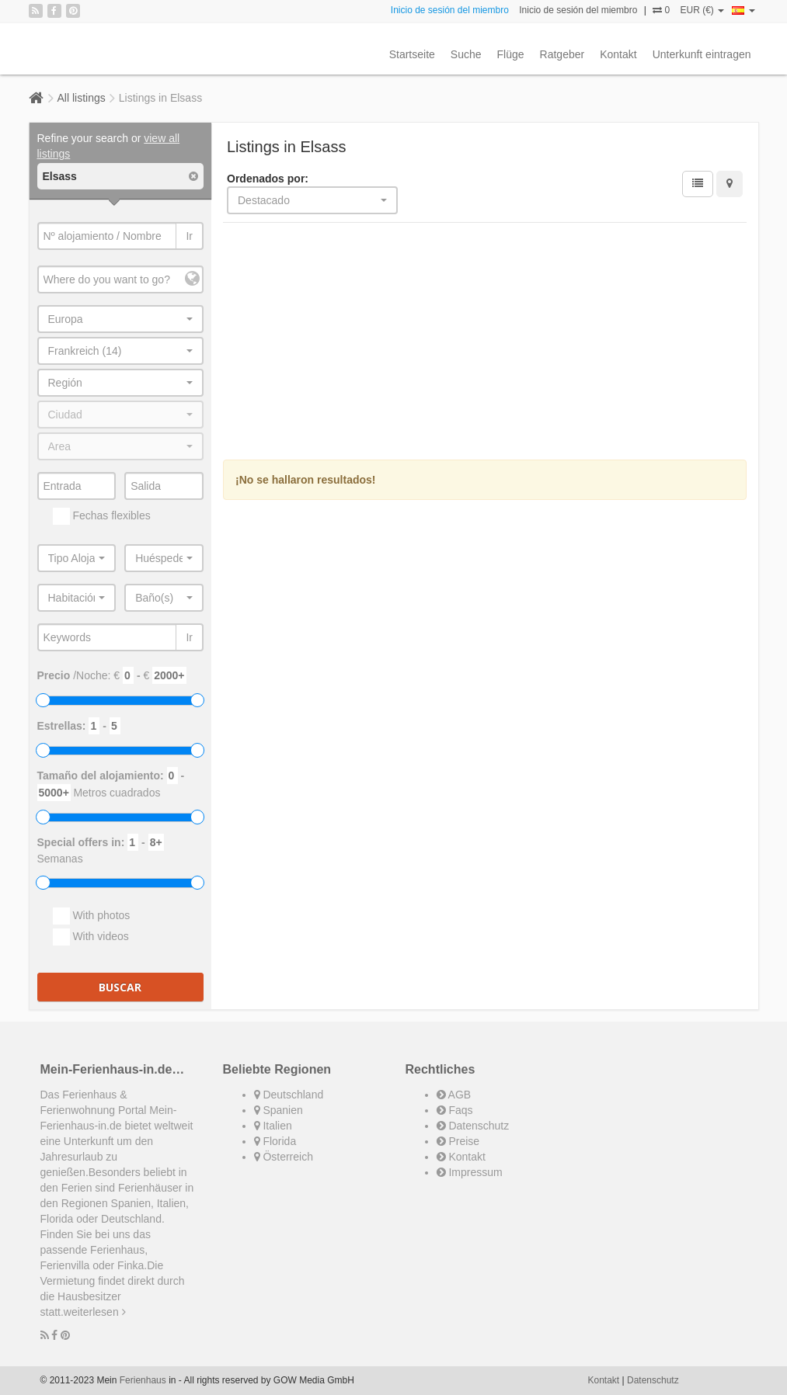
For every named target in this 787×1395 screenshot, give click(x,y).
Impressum (470, 1172)
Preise (458, 1141)
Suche (466, 54)
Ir (189, 236)
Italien (273, 1125)
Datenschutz (473, 1125)
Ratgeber (562, 54)
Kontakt (618, 54)
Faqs (455, 1110)
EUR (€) (702, 10)
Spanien (278, 1110)
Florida (275, 1141)
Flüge (510, 54)
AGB (454, 1094)
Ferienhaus (143, 1380)
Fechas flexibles (102, 516)
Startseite (412, 54)
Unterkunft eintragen (702, 54)
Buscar (120, 987)
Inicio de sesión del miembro (450, 10)
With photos (92, 916)
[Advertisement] (485, 343)
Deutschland (289, 1094)
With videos (91, 937)
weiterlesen (95, 1312)
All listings (81, 98)
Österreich (283, 1156)
